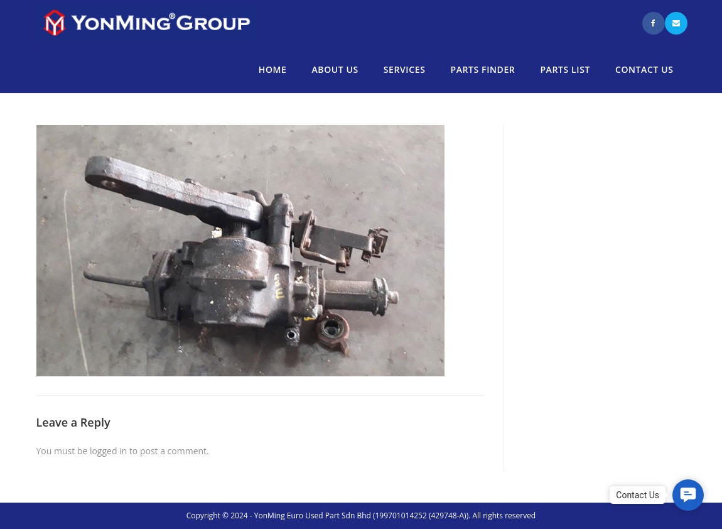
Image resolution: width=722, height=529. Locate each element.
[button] (688, 495)
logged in (108, 451)
